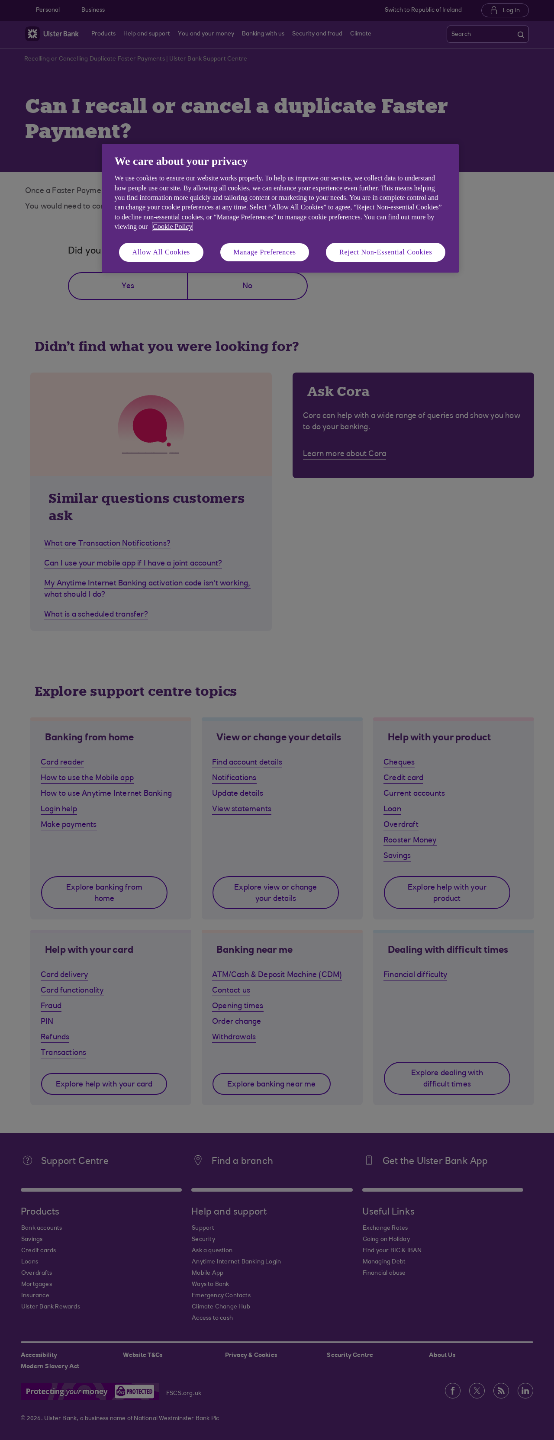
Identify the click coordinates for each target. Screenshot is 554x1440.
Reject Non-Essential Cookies (385, 252)
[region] (280, 208)
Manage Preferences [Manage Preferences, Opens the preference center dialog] (264, 252)
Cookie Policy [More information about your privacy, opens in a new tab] (172, 226)
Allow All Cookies (161, 252)
